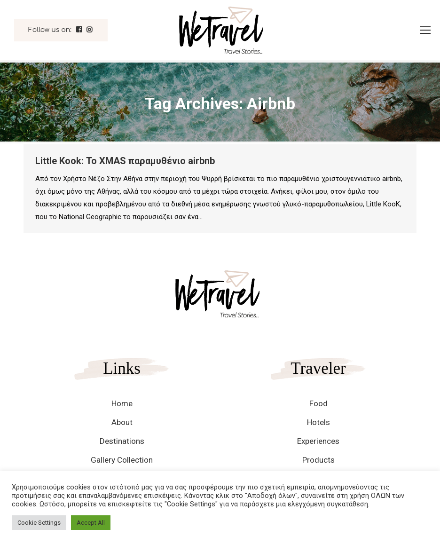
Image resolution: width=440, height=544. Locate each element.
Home (122, 403)
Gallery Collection (122, 460)
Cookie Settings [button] (39, 522)
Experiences (318, 441)
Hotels (318, 422)
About (122, 422)
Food (318, 403)
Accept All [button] (91, 522)
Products (318, 460)
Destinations (122, 441)
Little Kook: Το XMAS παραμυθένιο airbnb (125, 160)
